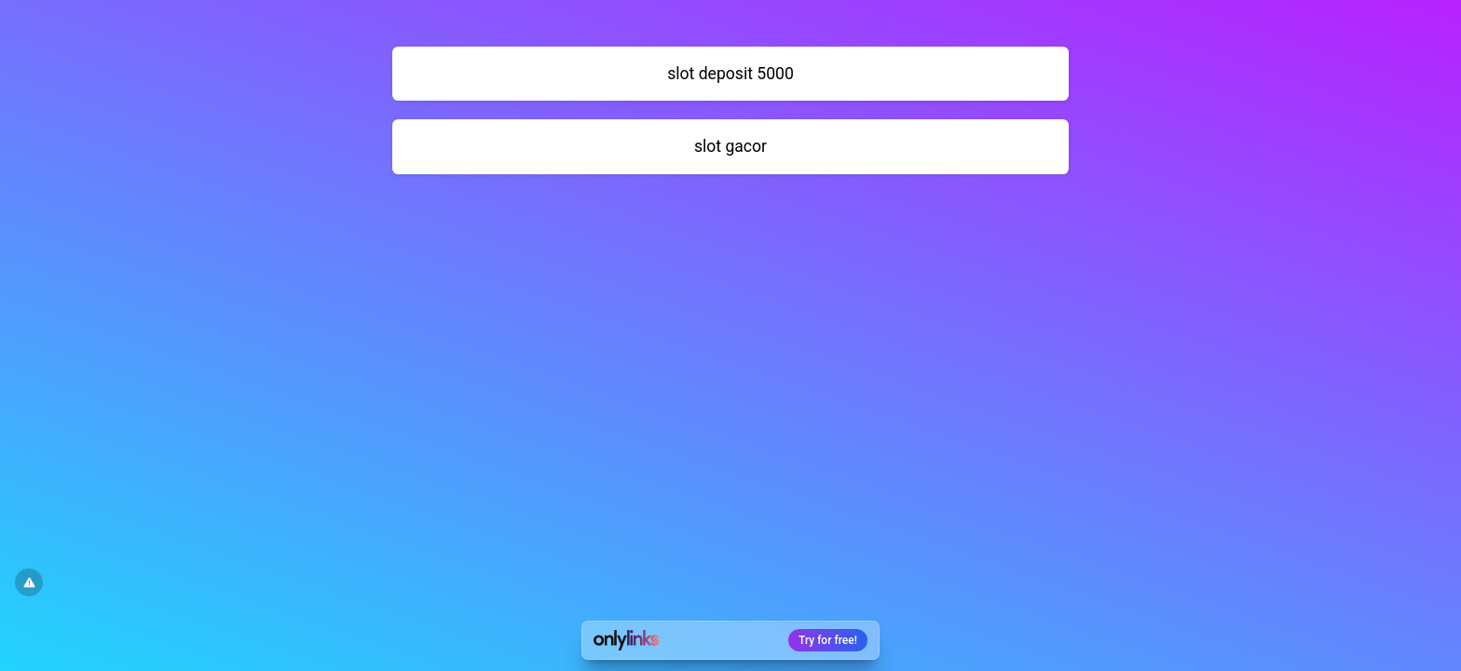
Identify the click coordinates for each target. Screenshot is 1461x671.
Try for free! (828, 640)
